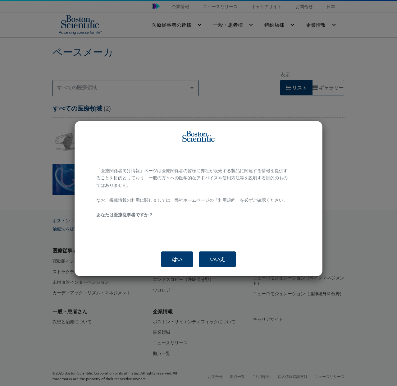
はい (177, 259)
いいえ (217, 259)
